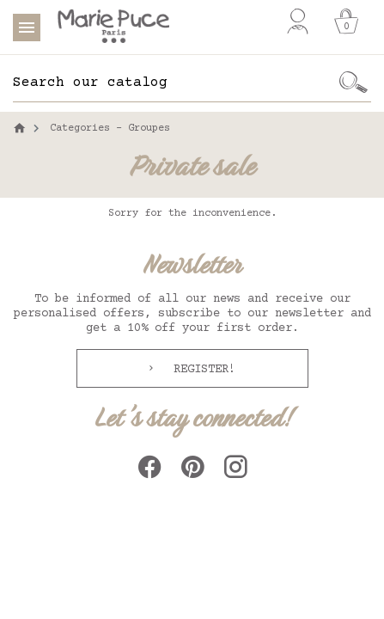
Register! (201, 370)
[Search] (174, 82)
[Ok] (353, 82)
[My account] (297, 21)
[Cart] (346, 21)
